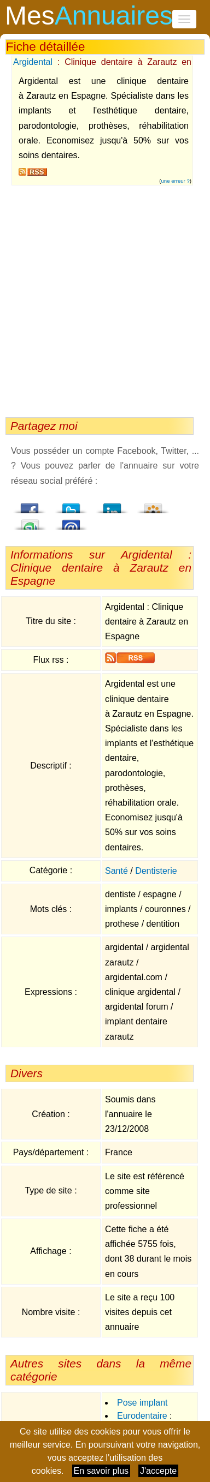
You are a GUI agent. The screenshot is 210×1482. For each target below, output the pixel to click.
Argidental (32, 62)
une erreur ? (175, 181)
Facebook (30, 505)
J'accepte (158, 1470)
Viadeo (153, 505)
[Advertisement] (102, 298)
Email (71, 521)
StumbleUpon (30, 521)
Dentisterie (156, 870)
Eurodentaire (142, 1415)
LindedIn (112, 505)
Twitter (71, 505)
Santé (116, 870)
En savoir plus (101, 1470)
